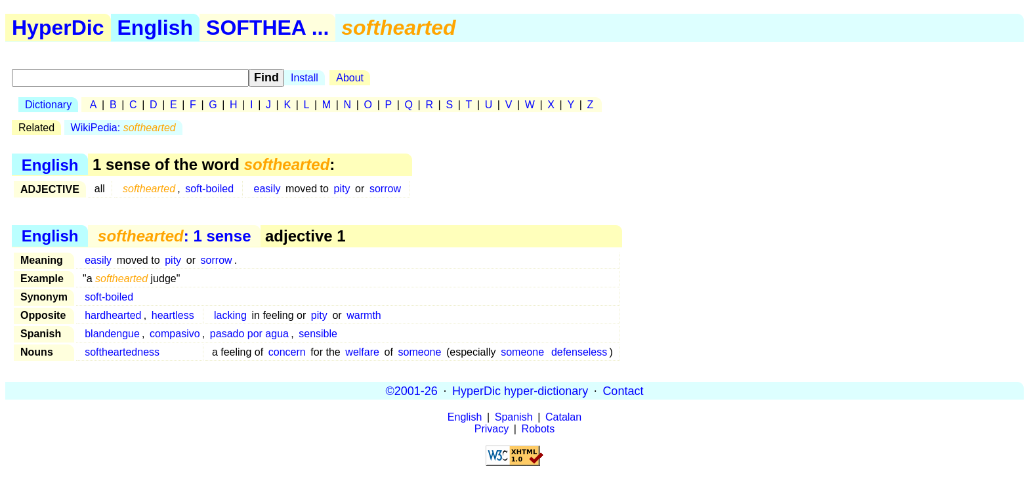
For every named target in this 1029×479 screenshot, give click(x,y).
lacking (230, 315)
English (155, 27)
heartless (173, 315)
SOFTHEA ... (267, 27)
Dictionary (48, 104)
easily (267, 188)
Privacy (491, 428)
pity (342, 188)
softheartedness (122, 352)
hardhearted (113, 315)
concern (287, 352)
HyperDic (58, 27)
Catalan (563, 417)
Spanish (514, 417)
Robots (538, 428)
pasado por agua (249, 333)
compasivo (175, 333)
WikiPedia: (123, 127)
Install (304, 77)
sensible (318, 333)
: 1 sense (174, 236)
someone (420, 352)
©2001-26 (412, 390)
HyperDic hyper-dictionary (520, 390)
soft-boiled (209, 188)
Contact (622, 390)
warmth (363, 315)
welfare (362, 352)
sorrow (385, 188)
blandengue (112, 333)
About (350, 77)
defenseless (579, 352)
